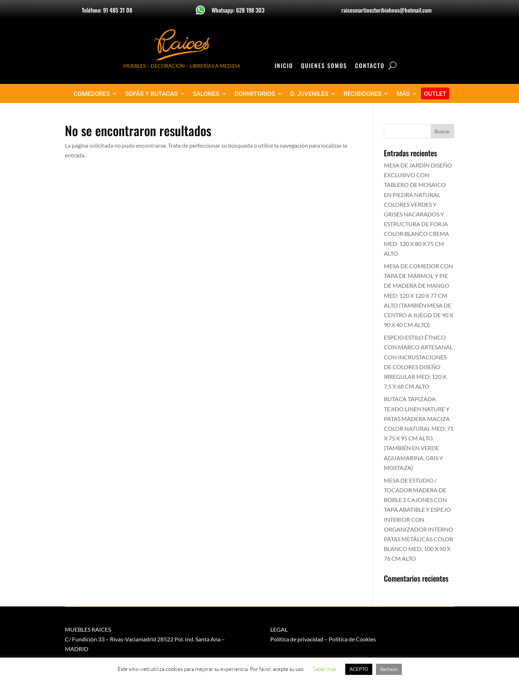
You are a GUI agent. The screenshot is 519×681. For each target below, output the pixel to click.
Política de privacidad (296, 639)
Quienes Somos (324, 66)
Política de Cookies (352, 639)
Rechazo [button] (389, 669)
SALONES (206, 93)
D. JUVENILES (309, 93)
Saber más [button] (324, 669)
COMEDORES (92, 93)
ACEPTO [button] (359, 669)
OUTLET (435, 93)
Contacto (370, 66)
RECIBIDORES (362, 93)
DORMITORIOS (255, 93)
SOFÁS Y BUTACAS (151, 93)
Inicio (284, 66)
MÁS (403, 93)
